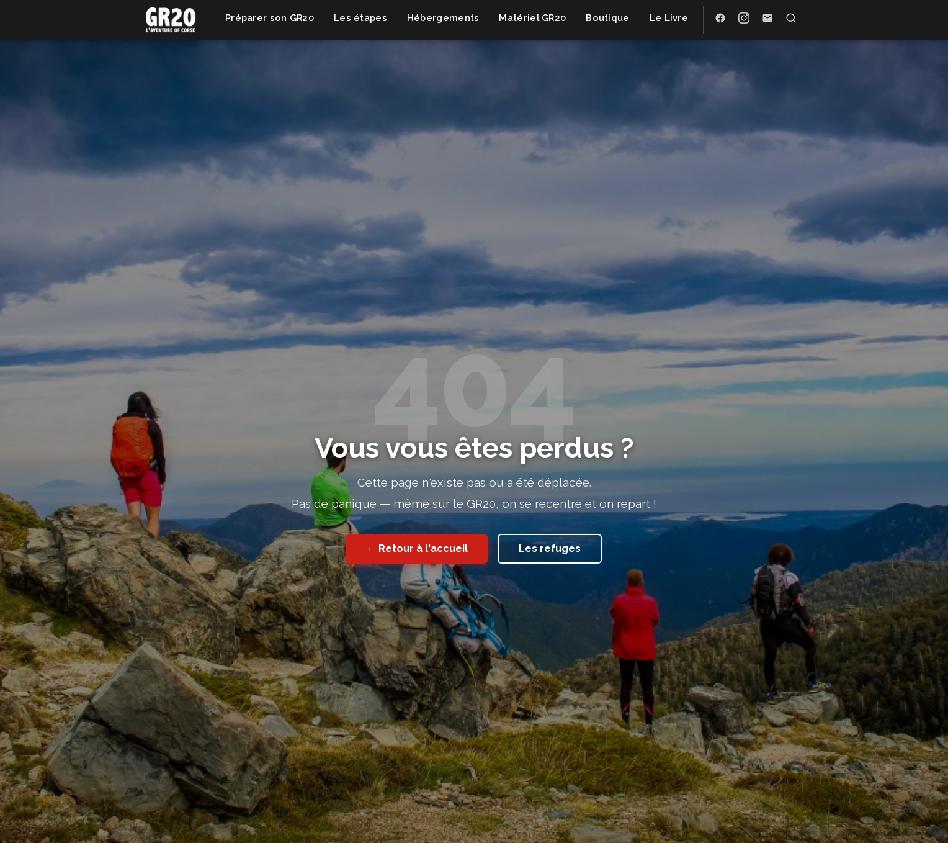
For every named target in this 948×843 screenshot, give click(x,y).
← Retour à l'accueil (417, 548)
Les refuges (550, 548)
